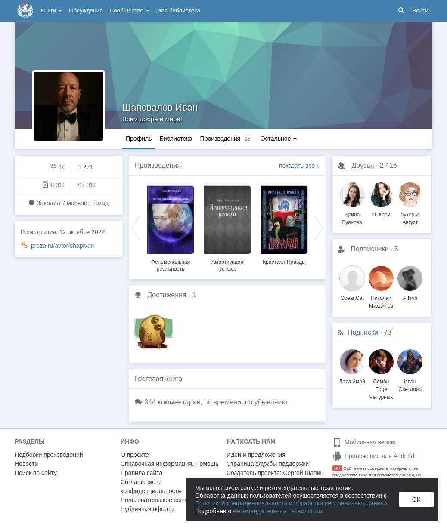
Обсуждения (85, 10)
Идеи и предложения (256, 454)
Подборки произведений (49, 454)
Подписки (363, 332)
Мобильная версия (364, 442)
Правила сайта (141, 472)
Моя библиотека (178, 10)
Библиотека (175, 138)
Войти (420, 10)
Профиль (139, 138)
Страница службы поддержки (268, 463)
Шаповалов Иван (160, 107)
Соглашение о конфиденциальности (151, 486)
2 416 (388, 165)
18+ (337, 468)
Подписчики (369, 249)
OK (416, 499)
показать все (297, 165)
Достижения (166, 295)
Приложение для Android (373, 456)
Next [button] (318, 227)
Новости (26, 463)
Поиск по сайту (36, 472)
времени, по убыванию (250, 402)
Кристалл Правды (284, 262)
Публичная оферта (147, 508)
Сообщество (129, 10)
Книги (51, 10)
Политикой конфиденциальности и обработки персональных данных (291, 503)
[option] (170, 227)
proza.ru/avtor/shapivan (62, 245)
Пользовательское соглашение (164, 499)
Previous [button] (135, 227)
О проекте (135, 454)
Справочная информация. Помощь (170, 463)
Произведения (158, 165)
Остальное (279, 138)
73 (387, 332)
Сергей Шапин (303, 472)
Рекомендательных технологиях (278, 511)
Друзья (362, 165)
